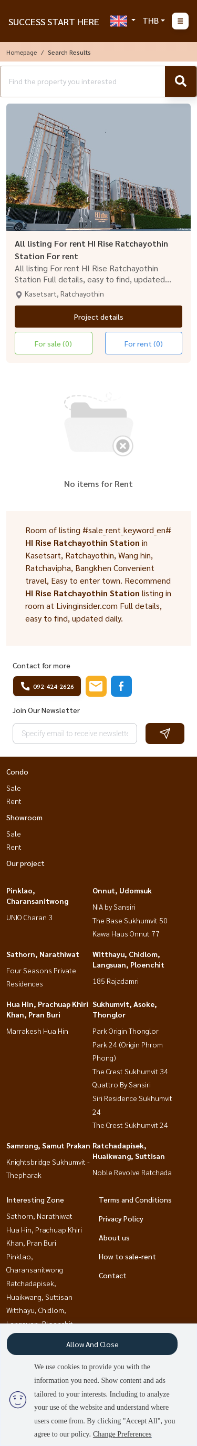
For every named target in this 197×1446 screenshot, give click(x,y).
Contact (113, 1275)
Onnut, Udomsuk (122, 890)
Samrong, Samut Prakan (48, 1145)
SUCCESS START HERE (53, 21)
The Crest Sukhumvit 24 (130, 1124)
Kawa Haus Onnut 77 (126, 933)
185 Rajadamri (115, 980)
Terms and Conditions (135, 1199)
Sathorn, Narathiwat (42, 954)
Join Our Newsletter (46, 710)
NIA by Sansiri (114, 906)
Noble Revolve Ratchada (132, 1172)
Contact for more (41, 665)
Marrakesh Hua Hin (37, 1030)
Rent (14, 801)
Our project (25, 863)
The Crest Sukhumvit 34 (130, 1071)
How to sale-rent (127, 1256)
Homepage (21, 52)
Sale (13, 787)
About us (114, 1237)
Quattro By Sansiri (121, 1084)
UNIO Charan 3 (29, 917)
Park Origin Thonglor (125, 1030)
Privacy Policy (121, 1218)
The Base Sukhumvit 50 (130, 920)
